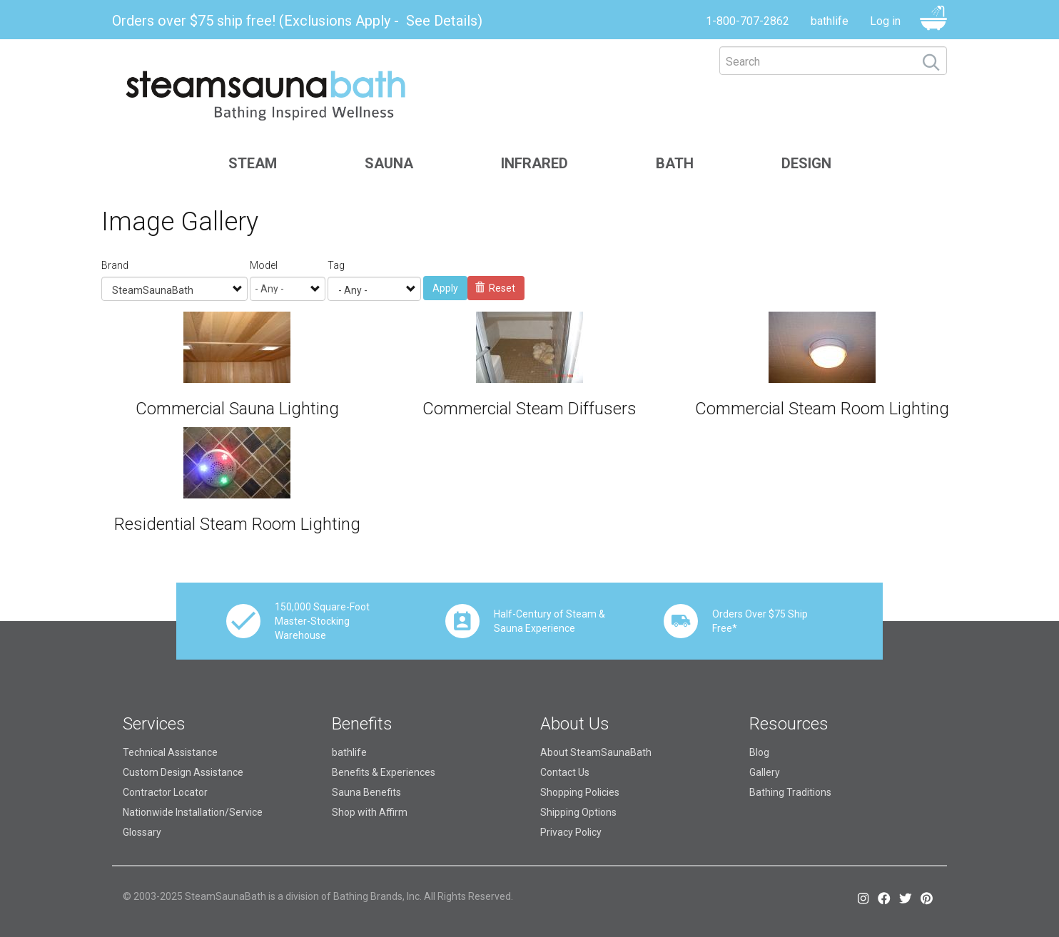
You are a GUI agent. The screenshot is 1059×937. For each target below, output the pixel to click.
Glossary (142, 832)
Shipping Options (578, 812)
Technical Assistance (170, 752)
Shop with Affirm (369, 812)
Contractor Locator (165, 792)
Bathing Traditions (790, 792)
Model (264, 265)
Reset (495, 288)
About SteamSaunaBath (596, 752)
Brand (114, 265)
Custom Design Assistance (183, 772)
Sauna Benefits (366, 792)
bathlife (829, 21)
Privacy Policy (571, 832)
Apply (445, 288)
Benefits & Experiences (383, 772)
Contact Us (564, 772)
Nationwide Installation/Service (193, 812)
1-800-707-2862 (747, 21)
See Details (441, 20)
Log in (885, 21)
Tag (336, 265)
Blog (759, 752)
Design (806, 163)
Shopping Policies (579, 792)
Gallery (764, 772)
